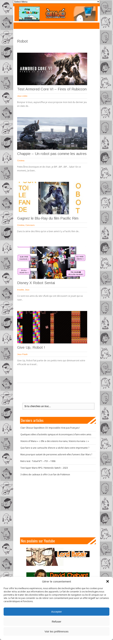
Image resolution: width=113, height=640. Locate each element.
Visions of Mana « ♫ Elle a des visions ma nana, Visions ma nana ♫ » (54, 441)
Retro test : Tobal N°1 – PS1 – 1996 (37, 461)
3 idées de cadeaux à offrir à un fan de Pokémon (45, 474)
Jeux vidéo (22, 96)
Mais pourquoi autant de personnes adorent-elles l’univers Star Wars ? (56, 454)
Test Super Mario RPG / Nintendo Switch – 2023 (44, 467)
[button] (107, 581)
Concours (29, 225)
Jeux (27, 290)
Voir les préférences (57, 631)
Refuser (56, 621)
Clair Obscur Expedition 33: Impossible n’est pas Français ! (50, 427)
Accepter (56, 611)
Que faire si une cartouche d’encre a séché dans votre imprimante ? (54, 447)
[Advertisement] (58, 506)
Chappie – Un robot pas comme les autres (52, 154)
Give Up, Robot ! (31, 347)
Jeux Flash (22, 354)
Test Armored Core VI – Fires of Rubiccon (52, 89)
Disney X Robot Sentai (36, 283)
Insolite (20, 290)
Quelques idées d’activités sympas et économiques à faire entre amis (55, 434)
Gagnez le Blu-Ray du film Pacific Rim (47, 218)
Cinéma (20, 160)
